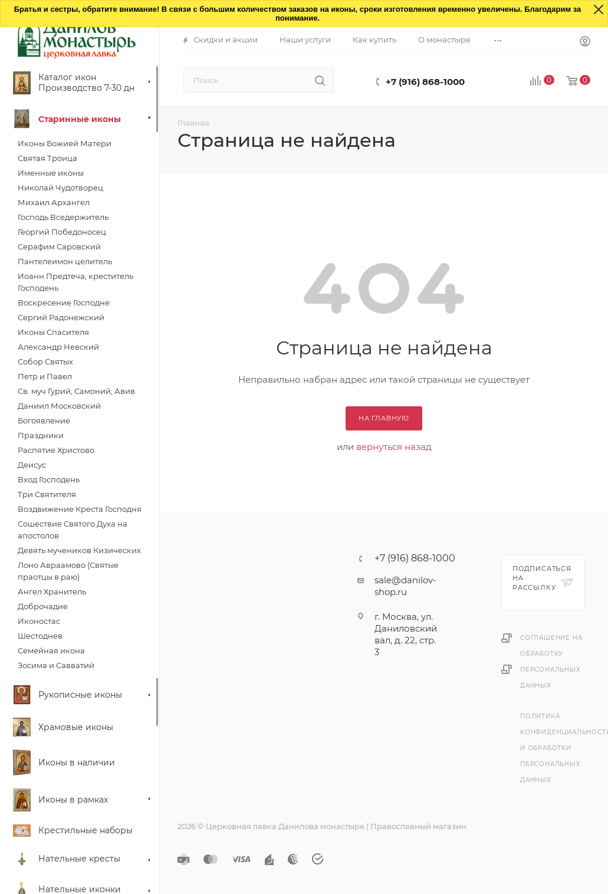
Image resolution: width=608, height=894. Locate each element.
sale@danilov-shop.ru (405, 585)
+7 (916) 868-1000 (425, 81)
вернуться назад (394, 446)
